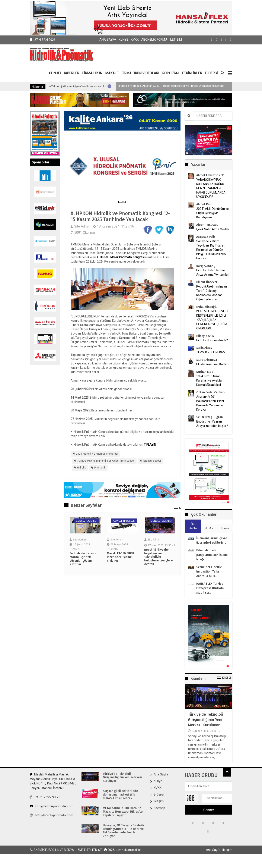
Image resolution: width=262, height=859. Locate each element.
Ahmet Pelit (204, 204)
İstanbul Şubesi (152, 461)
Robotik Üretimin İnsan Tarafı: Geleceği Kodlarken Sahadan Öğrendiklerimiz (211, 293)
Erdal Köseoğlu (206, 306)
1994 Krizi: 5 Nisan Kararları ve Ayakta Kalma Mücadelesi (209, 380)
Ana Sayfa (107, 39)
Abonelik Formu (154, 39)
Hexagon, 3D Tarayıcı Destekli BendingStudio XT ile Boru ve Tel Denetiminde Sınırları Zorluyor (123, 831)
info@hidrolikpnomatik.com (51, 806)
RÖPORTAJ (170, 73)
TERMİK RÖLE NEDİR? (210, 352)
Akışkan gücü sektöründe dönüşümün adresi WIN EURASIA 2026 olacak (120, 794)
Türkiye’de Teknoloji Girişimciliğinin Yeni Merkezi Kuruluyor (94, 86)
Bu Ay (209, 528)
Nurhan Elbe (204, 371)
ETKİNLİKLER (192, 73)
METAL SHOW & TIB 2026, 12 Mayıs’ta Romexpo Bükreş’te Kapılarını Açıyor (123, 811)
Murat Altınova (206, 359)
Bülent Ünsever (206, 282)
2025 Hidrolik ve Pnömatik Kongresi (97, 454)
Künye (123, 39)
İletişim (175, 39)
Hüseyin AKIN (205, 336)
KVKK (135, 39)
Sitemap (159, 808)
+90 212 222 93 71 (45, 797)
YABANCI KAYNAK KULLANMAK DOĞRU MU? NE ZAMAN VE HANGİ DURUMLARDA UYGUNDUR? (211, 188)
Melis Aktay (204, 347)
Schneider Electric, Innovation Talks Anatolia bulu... (209, 571)
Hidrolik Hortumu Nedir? (212, 340)
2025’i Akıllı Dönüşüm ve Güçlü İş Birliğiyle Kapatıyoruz (212, 213)
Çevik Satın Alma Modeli (212, 229)
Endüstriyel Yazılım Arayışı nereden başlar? (212, 423)
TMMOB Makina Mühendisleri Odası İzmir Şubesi (105, 461)
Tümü (225, 528)
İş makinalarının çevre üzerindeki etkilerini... (211, 541)
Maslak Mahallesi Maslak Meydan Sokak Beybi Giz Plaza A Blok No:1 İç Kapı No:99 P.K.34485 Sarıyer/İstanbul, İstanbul (53, 781)
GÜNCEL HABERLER (64, 73)
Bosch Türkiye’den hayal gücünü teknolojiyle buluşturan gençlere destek (158, 557)
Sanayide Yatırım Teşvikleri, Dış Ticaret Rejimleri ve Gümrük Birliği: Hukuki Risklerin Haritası (211, 249)
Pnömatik (99, 468)
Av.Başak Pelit (205, 236)
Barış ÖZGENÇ (205, 265)
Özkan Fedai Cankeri (210, 392)
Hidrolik (81, 468)
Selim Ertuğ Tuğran (209, 417)
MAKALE (111, 73)
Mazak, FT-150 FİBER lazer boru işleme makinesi (120, 557)
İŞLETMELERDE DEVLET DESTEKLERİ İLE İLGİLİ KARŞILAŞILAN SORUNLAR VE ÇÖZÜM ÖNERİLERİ (212, 319)
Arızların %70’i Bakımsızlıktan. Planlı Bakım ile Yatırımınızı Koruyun (210, 403)
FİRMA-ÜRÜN (92, 73)
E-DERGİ (211, 73)
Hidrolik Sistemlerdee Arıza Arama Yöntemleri (212, 272)
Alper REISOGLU (207, 224)
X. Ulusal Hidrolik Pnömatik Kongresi (120, 258)
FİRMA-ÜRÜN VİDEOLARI (140, 73)
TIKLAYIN (150, 445)
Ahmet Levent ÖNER (210, 175)
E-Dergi (159, 794)
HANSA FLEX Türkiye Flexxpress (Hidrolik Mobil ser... (210, 588)
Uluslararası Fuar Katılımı (212, 364)
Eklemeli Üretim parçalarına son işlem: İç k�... (211, 555)
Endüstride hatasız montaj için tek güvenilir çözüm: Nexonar (83, 559)
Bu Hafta (193, 526)
